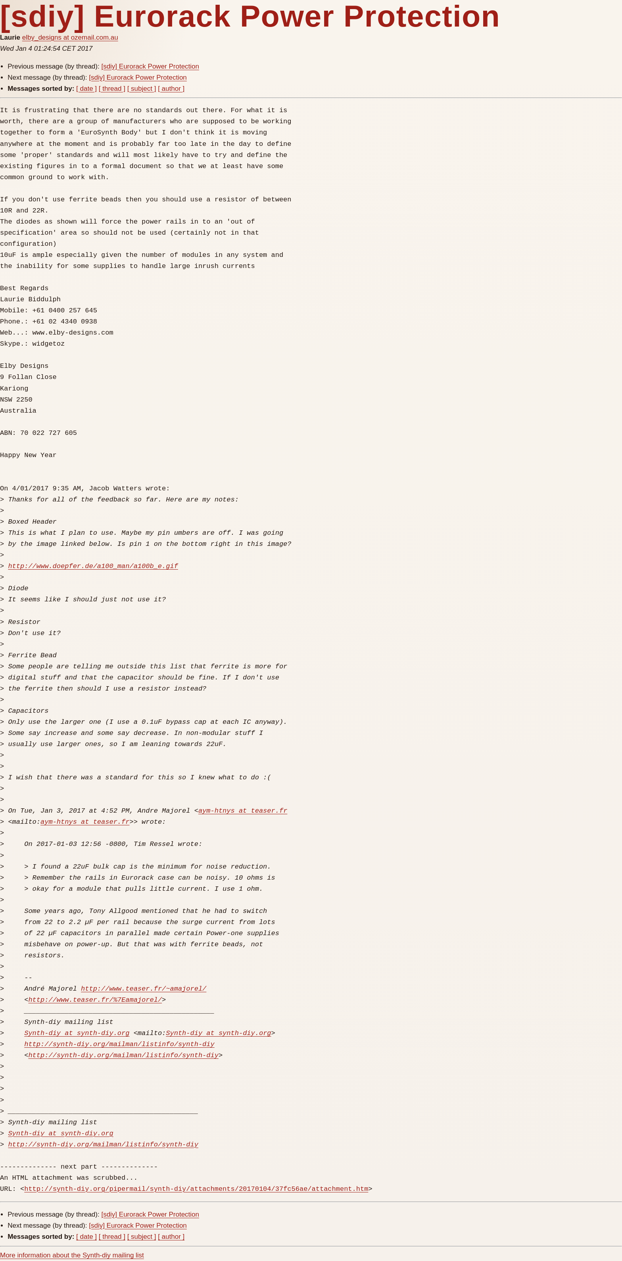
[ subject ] (141, 88)
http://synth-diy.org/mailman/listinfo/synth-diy (119, 1044)
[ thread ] (112, 88)
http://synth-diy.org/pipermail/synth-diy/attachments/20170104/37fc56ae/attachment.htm (196, 1189)
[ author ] (171, 88)
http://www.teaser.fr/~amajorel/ (143, 988)
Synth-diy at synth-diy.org (76, 1033)
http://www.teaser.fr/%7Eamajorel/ (95, 1000)
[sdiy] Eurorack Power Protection (150, 66)
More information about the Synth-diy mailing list (72, 1255)
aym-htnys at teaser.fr (242, 810)
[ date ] (86, 88)
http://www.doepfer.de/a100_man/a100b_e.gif (93, 566)
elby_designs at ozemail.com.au (70, 37)
